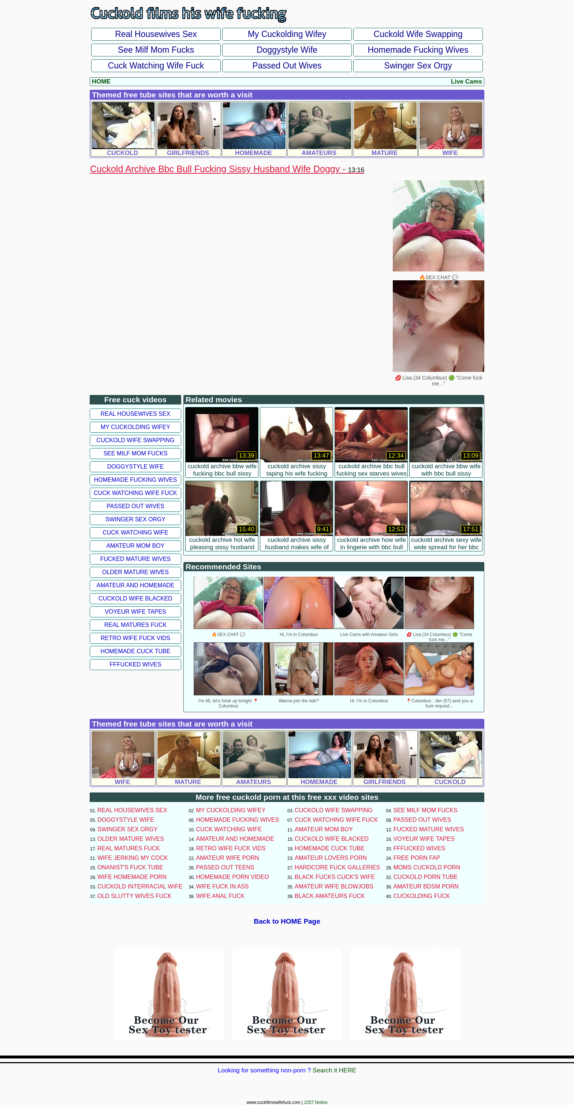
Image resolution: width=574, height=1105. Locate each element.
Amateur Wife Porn (227, 858)
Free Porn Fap (417, 858)
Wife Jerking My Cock (132, 858)
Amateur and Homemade (135, 585)
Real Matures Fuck (135, 625)
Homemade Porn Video (232, 877)
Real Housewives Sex (156, 34)
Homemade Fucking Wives (418, 50)
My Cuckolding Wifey (287, 34)
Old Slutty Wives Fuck (134, 896)
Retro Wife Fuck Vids (135, 638)
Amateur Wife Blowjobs (334, 886)
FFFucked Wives (135, 664)
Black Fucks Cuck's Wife (335, 877)
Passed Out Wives (286, 65)
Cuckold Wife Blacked (135, 598)
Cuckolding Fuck (422, 896)
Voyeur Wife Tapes (135, 612)
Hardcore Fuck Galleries (337, 867)
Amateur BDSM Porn (426, 886)
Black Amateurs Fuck (330, 896)
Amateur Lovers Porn (331, 858)
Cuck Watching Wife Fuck (156, 65)
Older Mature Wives (135, 572)
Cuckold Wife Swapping (418, 34)
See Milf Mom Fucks (156, 50)
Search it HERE (334, 1070)
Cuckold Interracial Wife (139, 886)
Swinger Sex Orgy (418, 65)
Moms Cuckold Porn (427, 867)
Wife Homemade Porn (132, 877)
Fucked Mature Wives (135, 559)
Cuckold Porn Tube (426, 877)
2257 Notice (316, 1102)
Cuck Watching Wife (135, 532)
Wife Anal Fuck (220, 896)
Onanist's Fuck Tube (130, 867)
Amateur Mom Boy (136, 546)
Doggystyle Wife (287, 50)
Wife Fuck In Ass (222, 886)
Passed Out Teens (225, 867)
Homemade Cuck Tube (136, 651)
